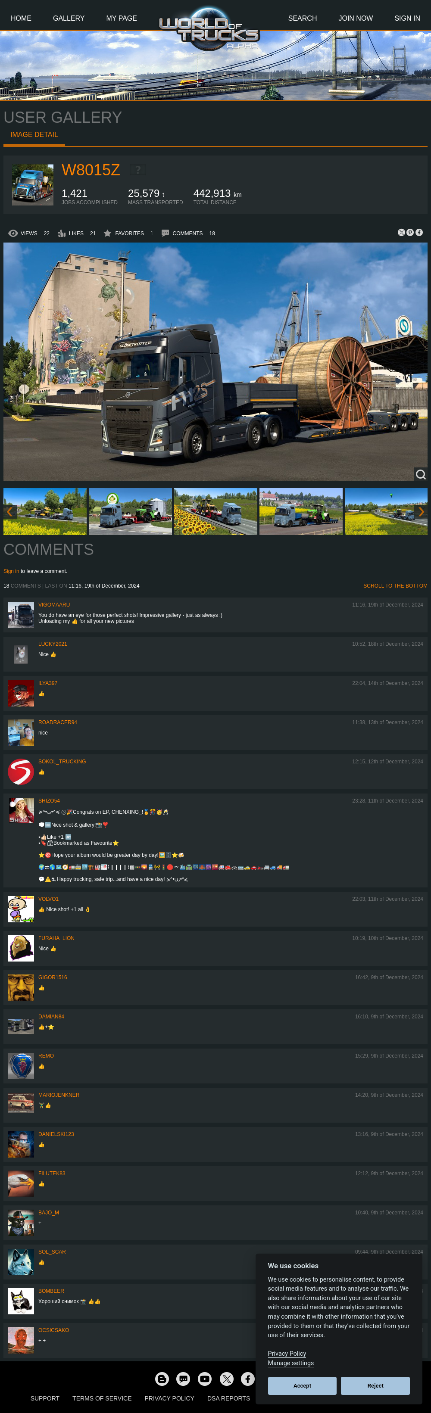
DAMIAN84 (51, 1017)
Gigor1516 (52, 977)
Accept (302, 1385)
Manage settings (291, 1363)
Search (302, 18)
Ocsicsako (53, 1330)
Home (21, 18)
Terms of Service (101, 1398)
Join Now (355, 18)
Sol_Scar (52, 1252)
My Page (121, 18)
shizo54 (49, 801)
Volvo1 (48, 899)
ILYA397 (47, 683)
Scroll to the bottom (395, 586)
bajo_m (48, 1213)
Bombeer (51, 1291)
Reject (376, 1385)
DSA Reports (228, 1398)
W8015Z (91, 170)
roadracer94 (57, 722)
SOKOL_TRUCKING (62, 762)
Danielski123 (56, 1134)
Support (45, 1398)
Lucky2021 (52, 644)
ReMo (46, 1056)
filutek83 (52, 1173)
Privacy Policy (169, 1398)
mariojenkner (58, 1095)
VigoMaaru (54, 605)
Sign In (407, 18)
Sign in (11, 571)
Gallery (69, 18)
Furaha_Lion (56, 938)
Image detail (34, 134)
